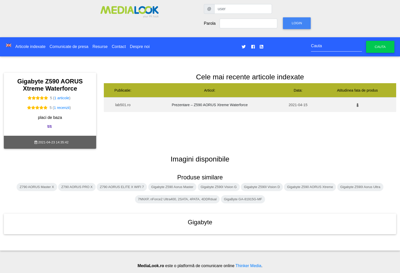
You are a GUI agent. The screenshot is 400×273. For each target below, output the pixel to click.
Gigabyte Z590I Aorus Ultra (360, 187)
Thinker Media (248, 266)
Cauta (380, 47)
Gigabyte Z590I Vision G (219, 187)
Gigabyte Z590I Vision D (262, 187)
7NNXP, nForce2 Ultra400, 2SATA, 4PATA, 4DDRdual (177, 199)
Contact (119, 46)
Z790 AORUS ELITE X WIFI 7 (122, 187)
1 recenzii (62, 108)
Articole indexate (30, 46)
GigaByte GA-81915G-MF (243, 199)
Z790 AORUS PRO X (77, 187)
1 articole (61, 98)
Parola (210, 23)
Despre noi (139, 46)
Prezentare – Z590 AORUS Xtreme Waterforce (210, 105)
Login (297, 23)
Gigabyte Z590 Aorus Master (172, 187)
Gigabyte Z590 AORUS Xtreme (310, 187)
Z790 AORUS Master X (37, 187)
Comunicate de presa (68, 46)
